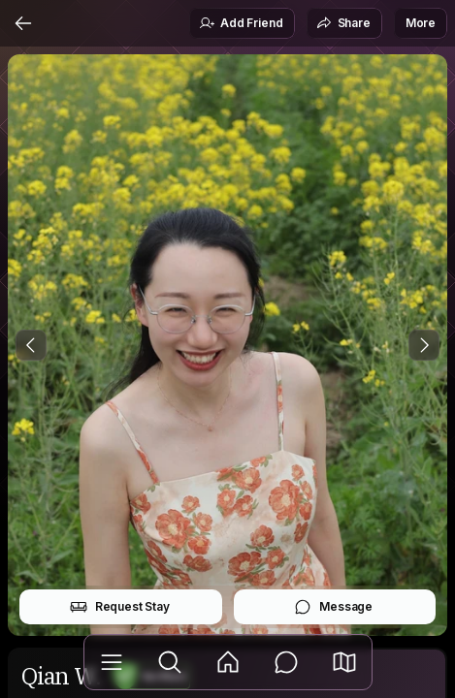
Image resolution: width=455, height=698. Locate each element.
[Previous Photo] (31, 345)
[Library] (111, 662)
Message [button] (333, 607)
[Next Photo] (423, 345)
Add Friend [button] (240, 23)
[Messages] (286, 662)
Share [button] (343, 23)
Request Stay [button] (120, 607)
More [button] (421, 23)
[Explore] (170, 662)
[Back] (23, 23)
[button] (344, 662)
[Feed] (228, 662)
